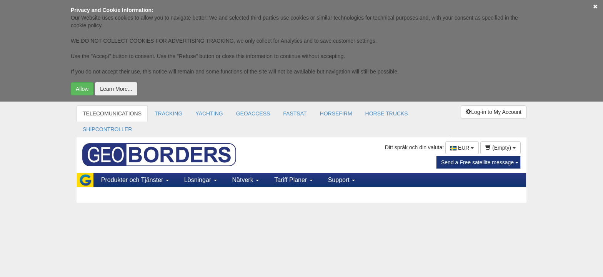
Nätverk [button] (245, 180)
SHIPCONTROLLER (107, 129)
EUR (462, 148)
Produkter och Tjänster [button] (135, 180)
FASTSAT (294, 113)
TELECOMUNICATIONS (112, 113)
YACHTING (209, 113)
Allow (82, 89)
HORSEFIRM (336, 113)
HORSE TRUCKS (386, 113)
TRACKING (168, 113)
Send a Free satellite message (479, 162)
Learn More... (116, 89)
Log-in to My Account (493, 112)
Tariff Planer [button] (293, 180)
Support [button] (341, 180)
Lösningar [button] (200, 180)
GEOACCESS (253, 113)
